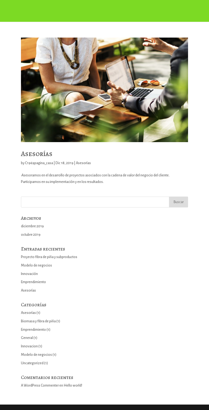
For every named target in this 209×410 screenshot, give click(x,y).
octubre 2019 (31, 235)
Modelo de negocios (36, 265)
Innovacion (29, 346)
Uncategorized (32, 363)
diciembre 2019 (32, 226)
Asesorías (37, 153)
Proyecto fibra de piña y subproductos (49, 257)
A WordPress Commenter (40, 385)
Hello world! (73, 385)
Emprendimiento (33, 282)
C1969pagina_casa (39, 163)
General (27, 338)
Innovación (29, 274)
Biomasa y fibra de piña (38, 321)
